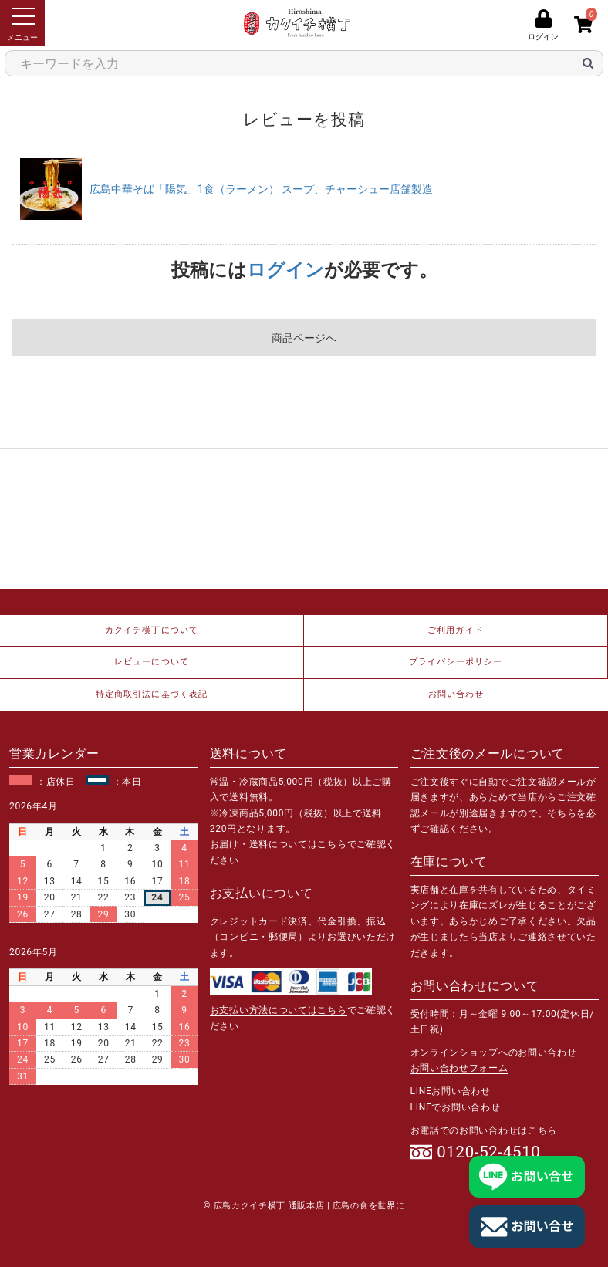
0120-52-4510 (488, 1152)
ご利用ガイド (455, 630)
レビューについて (151, 662)
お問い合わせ (456, 694)
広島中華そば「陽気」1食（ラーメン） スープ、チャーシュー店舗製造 (261, 189)
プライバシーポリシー (455, 662)
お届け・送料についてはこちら (278, 844)
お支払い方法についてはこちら (278, 1010)
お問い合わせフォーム (459, 1068)
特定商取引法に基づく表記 (152, 694)
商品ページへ (304, 338)
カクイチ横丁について (151, 630)
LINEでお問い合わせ (455, 1107)
